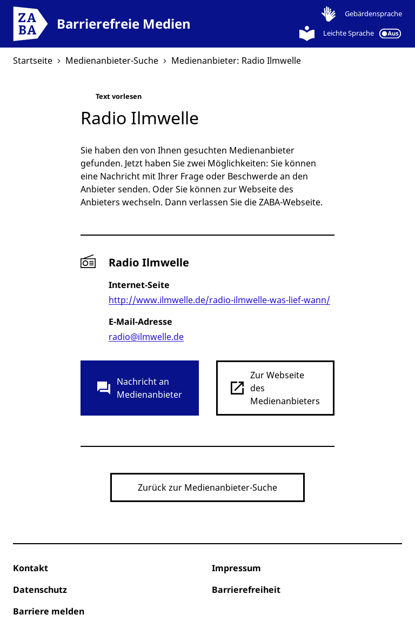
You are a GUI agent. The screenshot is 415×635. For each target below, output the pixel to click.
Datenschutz (40, 590)
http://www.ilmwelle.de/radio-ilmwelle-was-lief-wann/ (219, 300)
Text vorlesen (111, 98)
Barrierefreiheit (246, 590)
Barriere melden (48, 611)
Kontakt (30, 568)
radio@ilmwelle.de (146, 337)
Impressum (236, 568)
